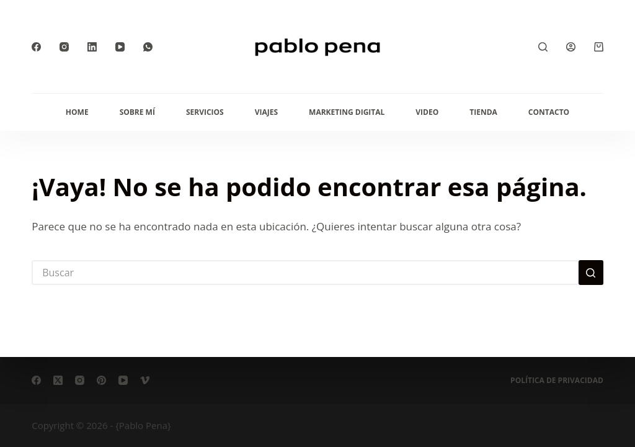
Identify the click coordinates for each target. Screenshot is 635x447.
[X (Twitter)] (58, 380)
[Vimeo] (144, 380)
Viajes (266, 112)
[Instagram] (64, 47)
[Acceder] (570, 47)
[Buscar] (543, 47)
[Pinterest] (101, 380)
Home (77, 112)
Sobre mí (137, 112)
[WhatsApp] (148, 47)
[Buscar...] (305, 272)
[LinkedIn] (92, 47)
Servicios (205, 112)
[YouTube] (120, 47)
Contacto (548, 112)
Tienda (483, 112)
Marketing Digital (346, 112)
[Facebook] (36, 47)
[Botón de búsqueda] (591, 272)
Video (426, 112)
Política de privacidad (556, 381)
